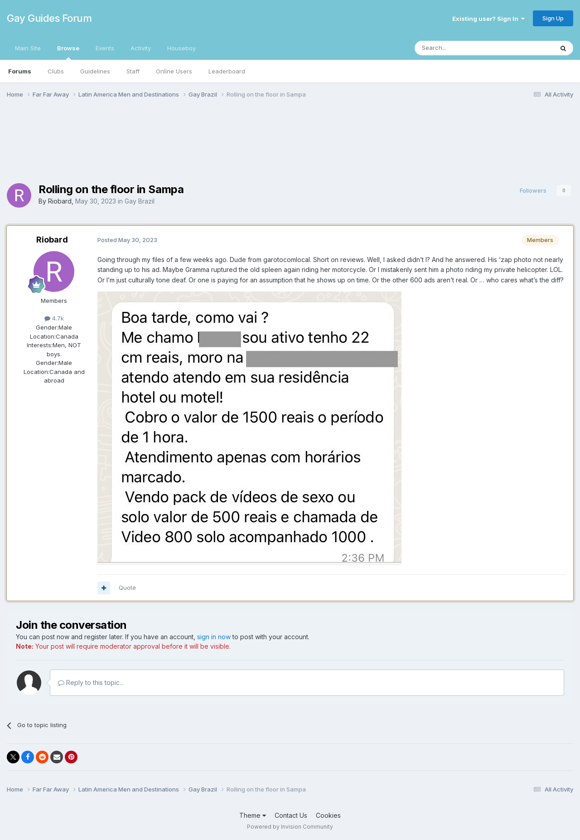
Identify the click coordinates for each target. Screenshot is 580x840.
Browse (68, 52)
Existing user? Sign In (488, 18)
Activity (140, 48)
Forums (19, 71)
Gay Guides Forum (49, 18)
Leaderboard (226, 71)
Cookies (328, 815)
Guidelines (95, 71)
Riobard (60, 201)
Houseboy (181, 48)
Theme (252, 815)
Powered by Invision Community (290, 826)
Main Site (28, 48)
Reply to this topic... (91, 682)
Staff (133, 71)
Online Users (174, 71)
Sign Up (553, 18)
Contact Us (291, 815)
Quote (127, 587)
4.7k (54, 318)
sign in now (214, 637)
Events (105, 48)
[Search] (461, 48)
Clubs (56, 71)
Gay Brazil (140, 201)
